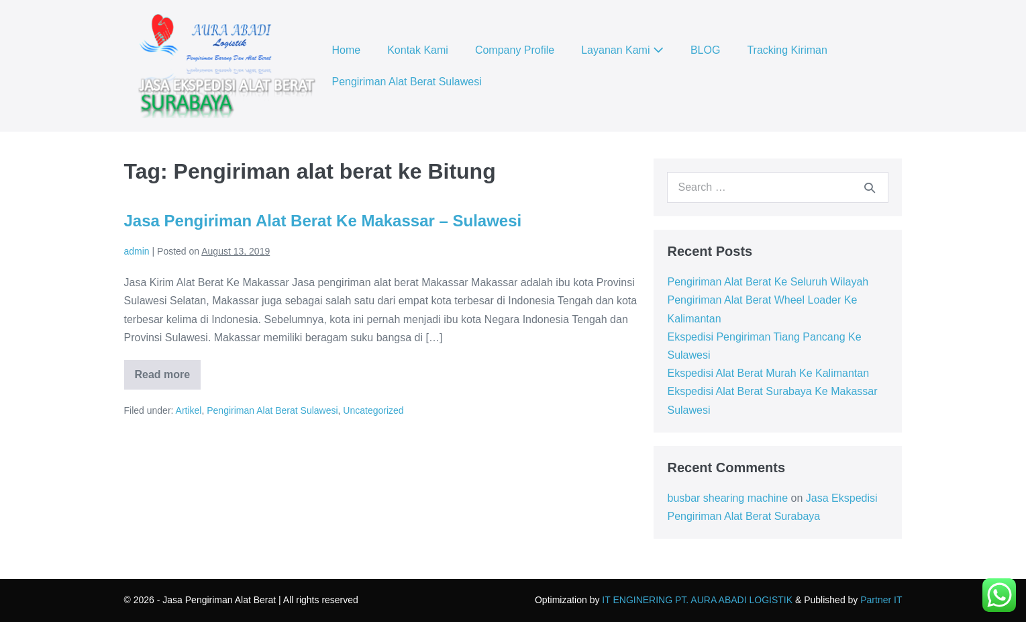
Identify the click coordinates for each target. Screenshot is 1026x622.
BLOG (705, 50)
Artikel (189, 410)
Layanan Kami (622, 50)
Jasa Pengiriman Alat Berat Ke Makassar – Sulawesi (323, 221)
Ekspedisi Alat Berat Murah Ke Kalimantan (768, 373)
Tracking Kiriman (787, 50)
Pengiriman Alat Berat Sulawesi (407, 81)
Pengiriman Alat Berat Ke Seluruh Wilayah (767, 281)
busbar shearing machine (727, 498)
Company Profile (514, 50)
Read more (168, 379)
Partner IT (881, 599)
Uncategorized (373, 410)
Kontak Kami (417, 50)
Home (346, 50)
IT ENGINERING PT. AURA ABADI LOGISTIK (697, 599)
